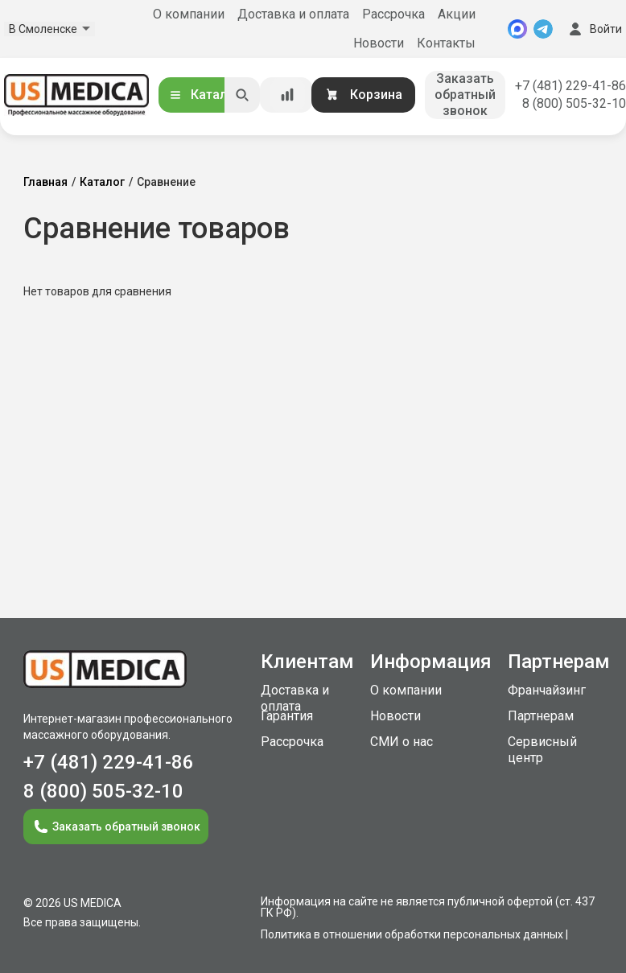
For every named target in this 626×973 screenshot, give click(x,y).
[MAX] (517, 29)
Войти (594, 29)
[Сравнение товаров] (287, 95)
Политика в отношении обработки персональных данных (412, 934)
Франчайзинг (547, 690)
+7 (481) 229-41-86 (570, 85)
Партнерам (541, 716)
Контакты (446, 43)
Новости (378, 43)
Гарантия (287, 716)
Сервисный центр (542, 749)
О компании (188, 14)
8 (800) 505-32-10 (574, 103)
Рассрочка (393, 14)
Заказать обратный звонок (465, 94)
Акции (457, 14)
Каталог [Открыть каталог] (204, 94)
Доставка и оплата (293, 14)
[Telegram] (543, 29)
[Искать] (242, 95)
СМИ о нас (401, 741)
